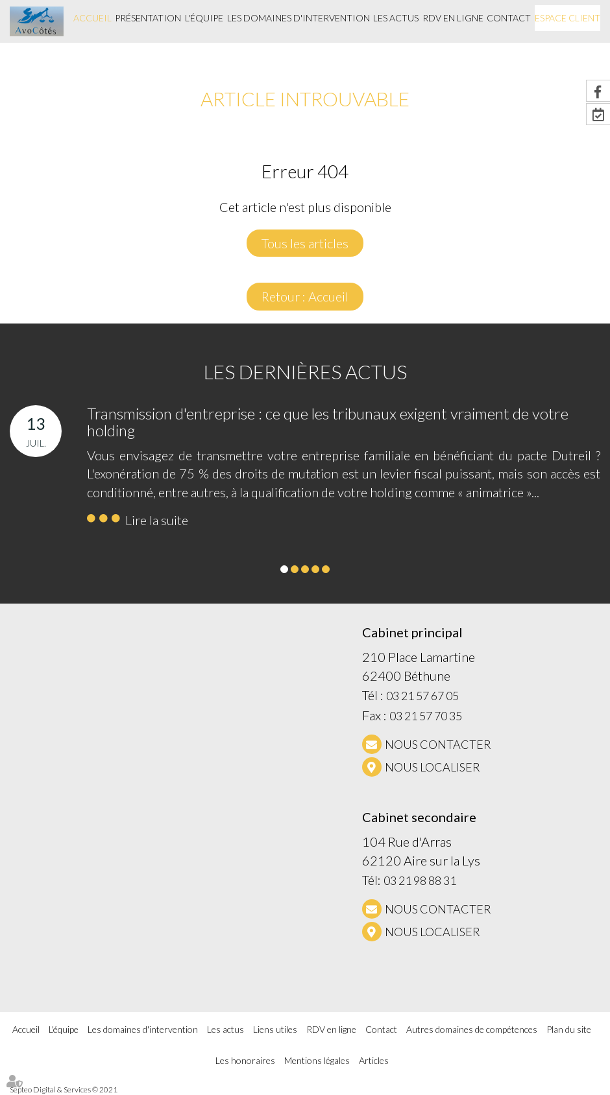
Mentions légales (317, 1060)
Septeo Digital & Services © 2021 (63, 1089)
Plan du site (568, 1029)
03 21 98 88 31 (420, 880)
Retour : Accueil (305, 296)
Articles (374, 1060)
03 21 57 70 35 (425, 716)
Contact (509, 17)
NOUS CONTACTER (438, 744)
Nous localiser (432, 767)
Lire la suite (156, 520)
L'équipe (204, 17)
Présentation (148, 17)
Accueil (92, 17)
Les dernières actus (305, 371)
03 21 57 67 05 (422, 696)
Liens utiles (275, 1029)
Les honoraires (245, 1060)
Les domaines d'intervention (298, 17)
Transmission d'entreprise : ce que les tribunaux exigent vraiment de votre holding (327, 422)
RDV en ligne (452, 17)
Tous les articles (305, 243)
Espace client (567, 17)
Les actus (396, 17)
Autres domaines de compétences (471, 1029)
